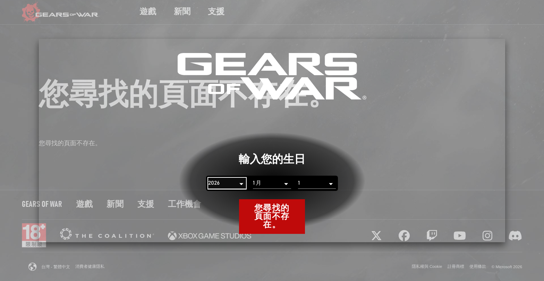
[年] (227, 183)
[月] (272, 183)
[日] (317, 183)
